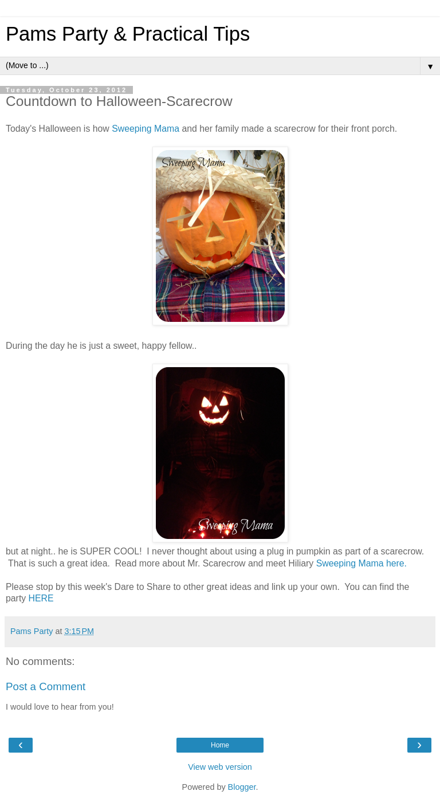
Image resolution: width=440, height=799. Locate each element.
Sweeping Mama (145, 128)
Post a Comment (45, 686)
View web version (220, 767)
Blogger (242, 787)
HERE (41, 598)
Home (220, 745)
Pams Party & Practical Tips (128, 34)
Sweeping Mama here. (361, 563)
